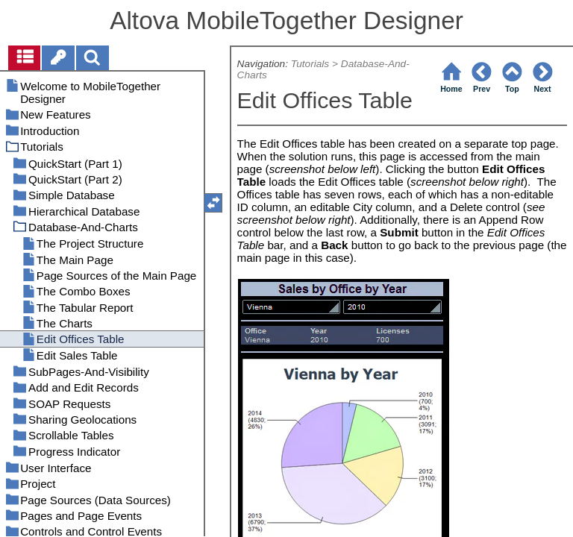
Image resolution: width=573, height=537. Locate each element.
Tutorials (310, 63)
